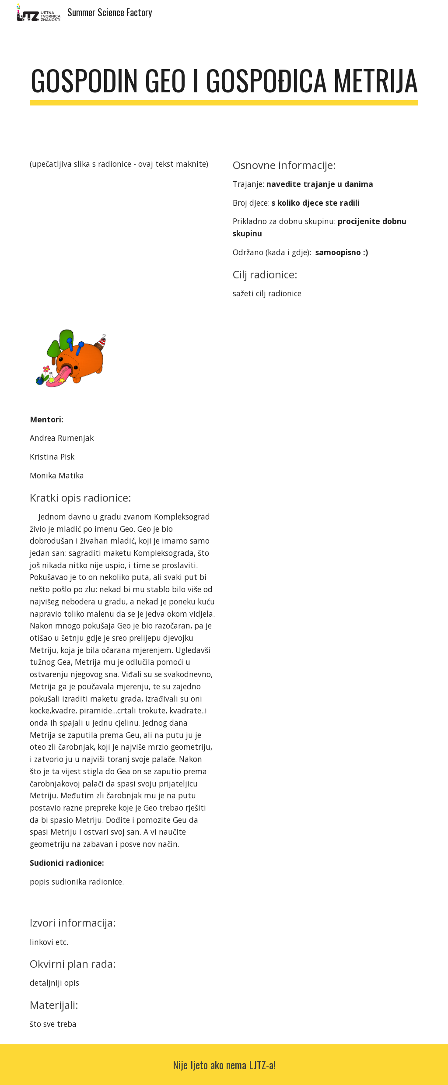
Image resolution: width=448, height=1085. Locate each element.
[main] (224, 84)
